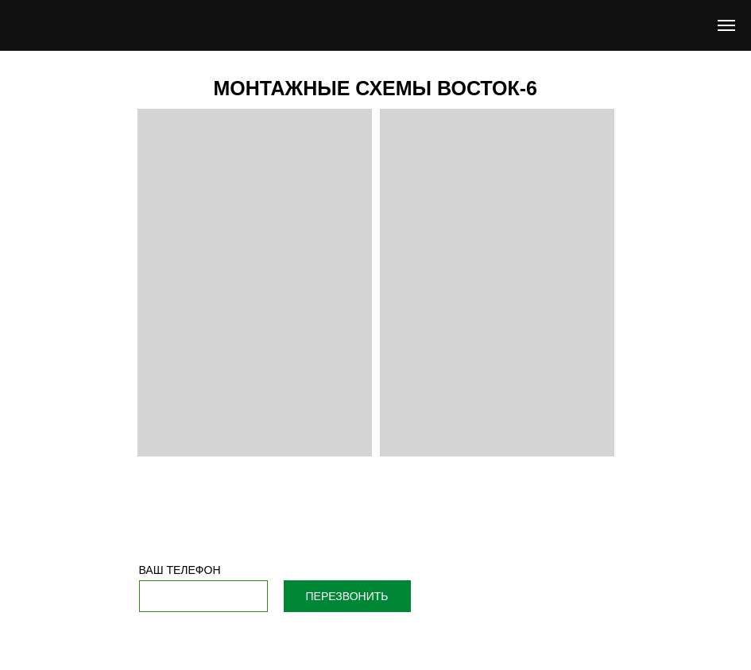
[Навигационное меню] (726, 25)
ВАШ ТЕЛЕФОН (180, 570)
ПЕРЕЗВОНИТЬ (347, 596)
